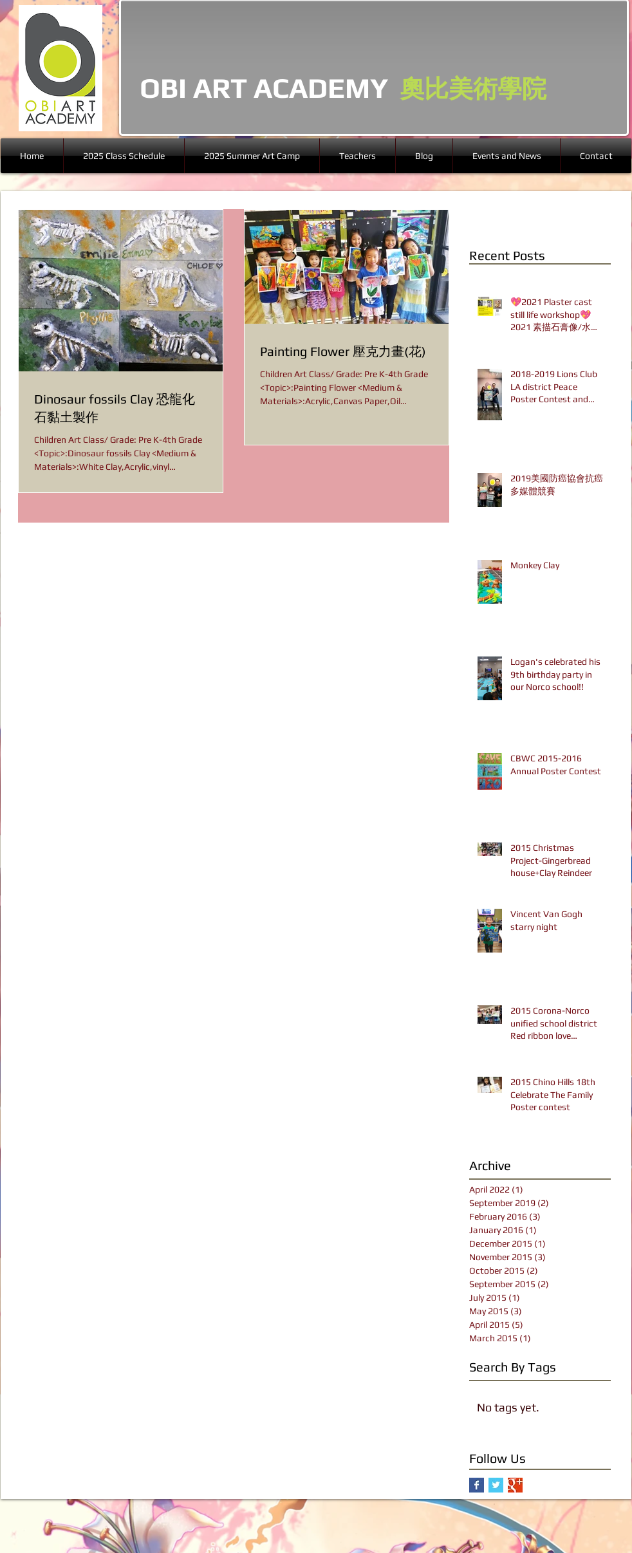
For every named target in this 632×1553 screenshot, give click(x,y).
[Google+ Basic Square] (515, 1485)
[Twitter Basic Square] (495, 1485)
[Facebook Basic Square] (476, 1485)
